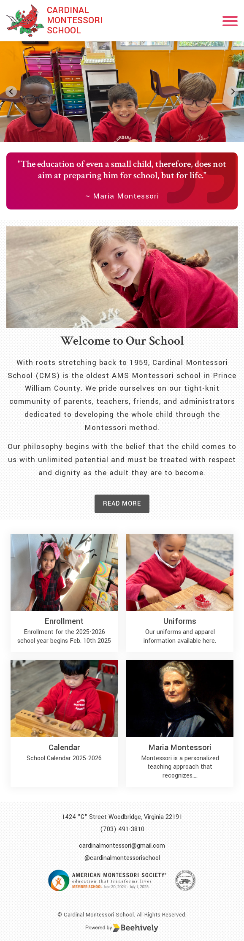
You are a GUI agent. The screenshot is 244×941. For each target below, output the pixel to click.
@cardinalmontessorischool (122, 858)
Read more (122, 503)
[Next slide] (233, 91)
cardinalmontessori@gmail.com (122, 845)
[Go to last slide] (11, 91)
